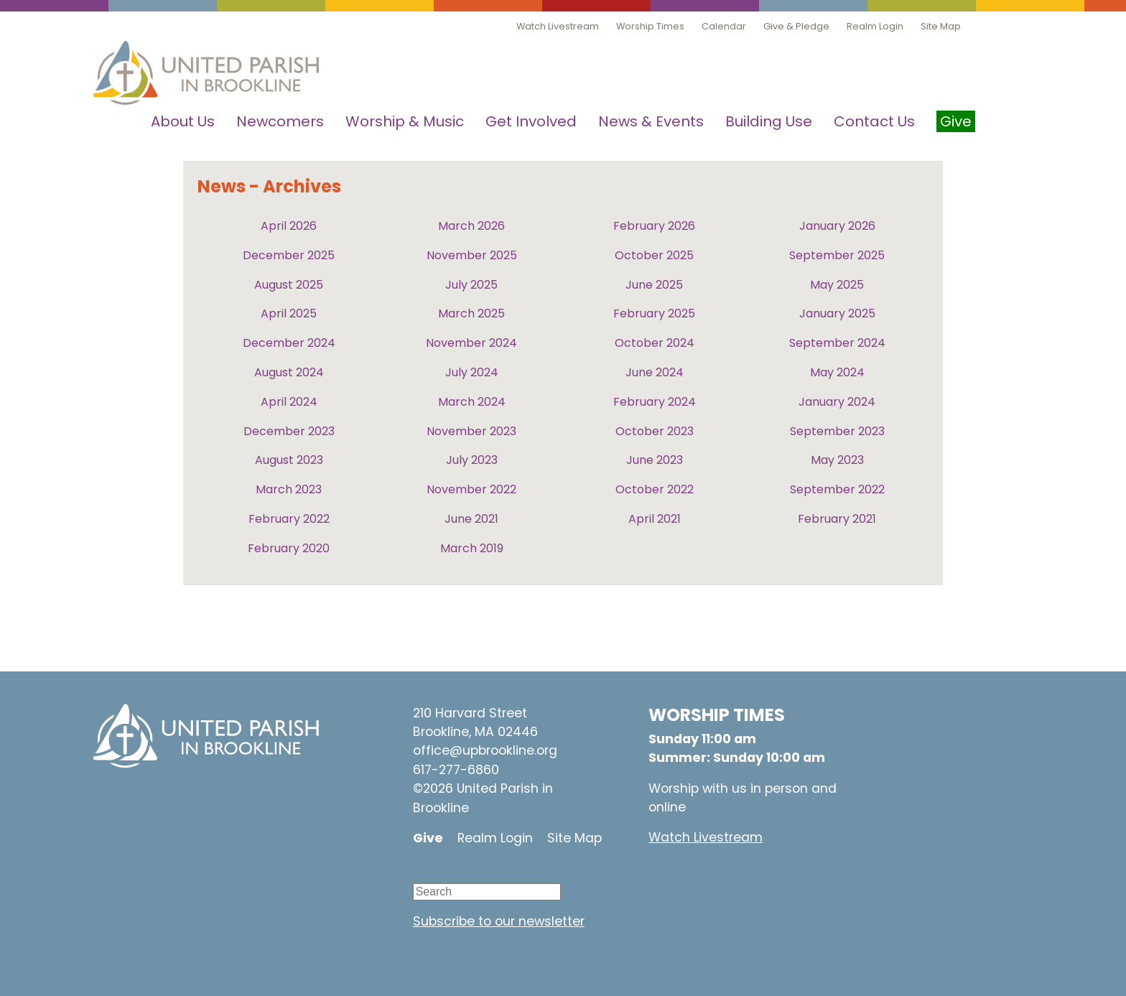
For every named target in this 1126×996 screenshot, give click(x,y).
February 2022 (289, 519)
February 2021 (837, 519)
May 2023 (837, 460)
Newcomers (280, 121)
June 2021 (471, 519)
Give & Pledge (796, 26)
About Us (183, 121)
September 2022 (837, 489)
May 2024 (837, 372)
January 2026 (837, 226)
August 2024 (289, 372)
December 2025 (289, 255)
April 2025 (289, 313)
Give (428, 838)
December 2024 (289, 343)
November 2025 (472, 255)
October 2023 (654, 431)
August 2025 (288, 284)
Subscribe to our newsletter (499, 921)
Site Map (941, 26)
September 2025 (837, 255)
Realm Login (875, 26)
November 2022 (471, 489)
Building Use (768, 121)
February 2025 (654, 313)
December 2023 (289, 431)
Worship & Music (404, 121)
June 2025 (654, 284)
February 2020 (289, 548)
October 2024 (654, 343)
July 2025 (471, 284)
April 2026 (289, 226)
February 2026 (654, 226)
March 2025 (471, 313)
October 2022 (654, 489)
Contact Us (874, 121)
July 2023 (472, 460)
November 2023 (471, 431)
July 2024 (471, 372)
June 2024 (654, 372)
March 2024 (472, 402)
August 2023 (289, 460)
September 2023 (837, 431)
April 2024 (289, 402)
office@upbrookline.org (485, 750)
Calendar (724, 26)
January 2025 (837, 313)
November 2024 (471, 343)
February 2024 (654, 402)
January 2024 (837, 402)
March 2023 (289, 489)
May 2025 (837, 284)
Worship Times (650, 26)
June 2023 (654, 460)
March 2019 (471, 548)
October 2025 (654, 255)
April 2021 (654, 519)
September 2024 (837, 343)
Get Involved (531, 121)
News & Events (651, 121)
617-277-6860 (456, 769)
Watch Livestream (557, 26)
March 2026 (471, 226)
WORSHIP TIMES (716, 715)
